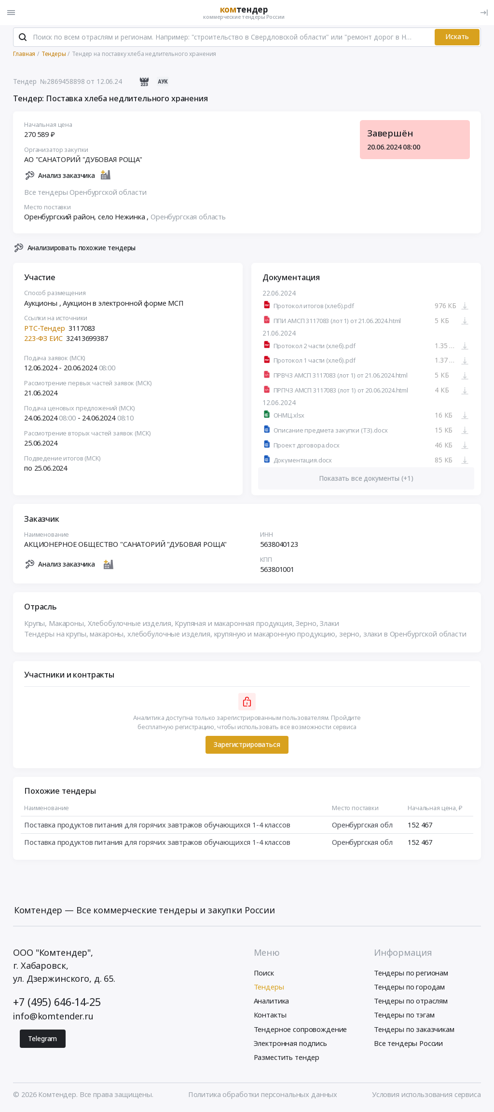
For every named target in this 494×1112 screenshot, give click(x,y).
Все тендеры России (408, 1044)
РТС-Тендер (44, 329)
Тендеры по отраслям (411, 1002)
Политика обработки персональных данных (262, 1095)
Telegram (42, 1039)
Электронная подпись (290, 1044)
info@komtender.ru (53, 1017)
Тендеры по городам (409, 988)
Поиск (264, 973)
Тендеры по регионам (411, 973)
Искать (457, 37)
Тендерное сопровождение (300, 1030)
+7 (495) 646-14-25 (56, 1003)
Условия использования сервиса (426, 1095)
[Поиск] (22, 38)
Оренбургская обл (362, 825)
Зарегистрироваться (247, 745)
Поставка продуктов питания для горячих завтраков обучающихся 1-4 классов (157, 825)
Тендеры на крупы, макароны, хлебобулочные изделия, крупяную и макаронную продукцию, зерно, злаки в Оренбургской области (245, 634)
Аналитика (271, 1002)
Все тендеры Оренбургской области (85, 193)
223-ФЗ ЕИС (43, 339)
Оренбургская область (188, 218)
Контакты (270, 1016)
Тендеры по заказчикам (414, 1030)
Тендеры (269, 988)
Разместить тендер (287, 1058)
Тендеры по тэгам (404, 1016)
